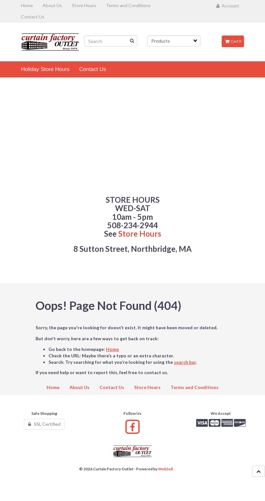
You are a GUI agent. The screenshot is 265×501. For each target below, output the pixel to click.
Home (112, 349)
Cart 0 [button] (233, 41)
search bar (185, 362)
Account (227, 5)
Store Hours (139, 233)
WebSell (165, 468)
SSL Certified (44, 424)
